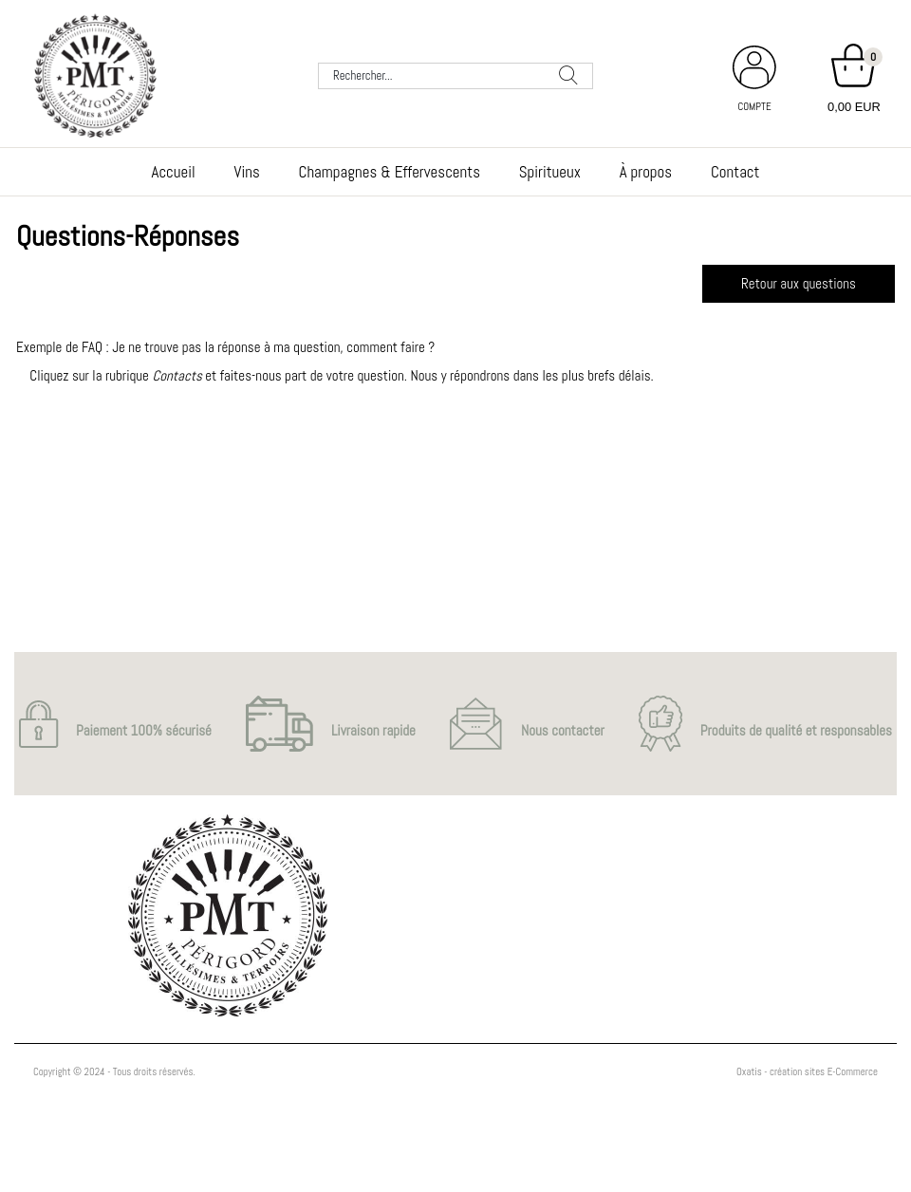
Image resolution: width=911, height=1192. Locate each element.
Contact (735, 171)
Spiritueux (550, 171)
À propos (646, 171)
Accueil (173, 171)
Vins (247, 171)
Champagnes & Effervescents (389, 171)
